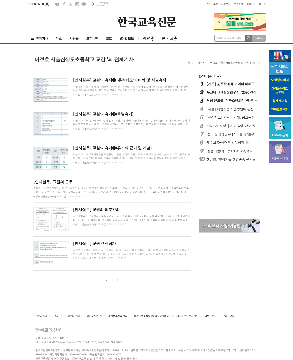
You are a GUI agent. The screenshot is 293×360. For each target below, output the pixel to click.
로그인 (262, 4)
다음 (117, 279)
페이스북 (64, 4)
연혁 (56, 316)
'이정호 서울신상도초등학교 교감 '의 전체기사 (235, 62)
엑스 (70, 4)
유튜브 (57, 4)
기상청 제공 (100, 5)
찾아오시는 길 (94, 316)
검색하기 (248, 38)
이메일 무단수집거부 (187, 316)
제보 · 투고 (212, 4)
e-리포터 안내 (72, 316)
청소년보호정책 (151, 316)
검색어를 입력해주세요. (229, 38)
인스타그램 (77, 4)
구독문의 (238, 4)
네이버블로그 (84, 4)
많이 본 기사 (209, 76)
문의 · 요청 (228, 316)
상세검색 (259, 38)
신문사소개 (41, 316)
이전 (106, 279)
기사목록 (200, 62)
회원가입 (251, 4)
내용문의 (225, 4)
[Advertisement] (53, 19)
